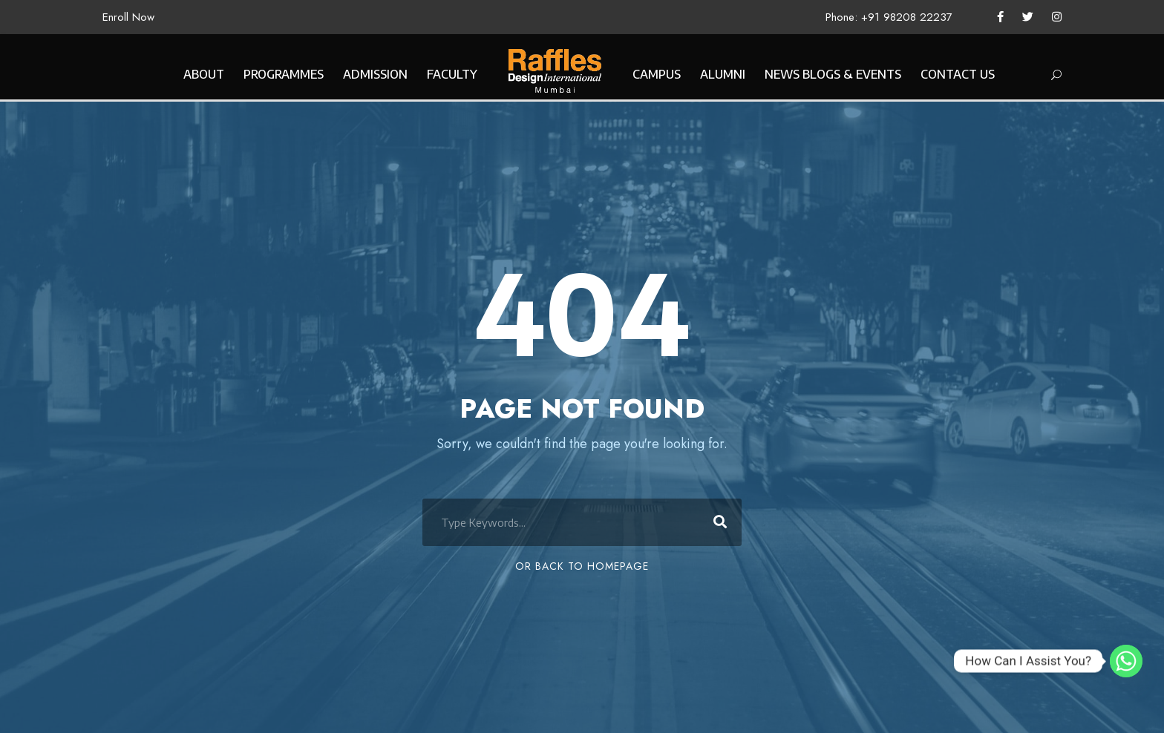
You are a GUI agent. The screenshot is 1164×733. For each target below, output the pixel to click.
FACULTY (452, 74)
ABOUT (203, 74)
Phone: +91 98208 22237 (888, 17)
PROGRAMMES (283, 74)
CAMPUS (656, 74)
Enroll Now (128, 17)
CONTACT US (958, 74)
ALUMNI (722, 74)
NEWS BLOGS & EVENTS (833, 74)
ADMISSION (375, 74)
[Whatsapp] (1126, 661)
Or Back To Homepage (582, 566)
